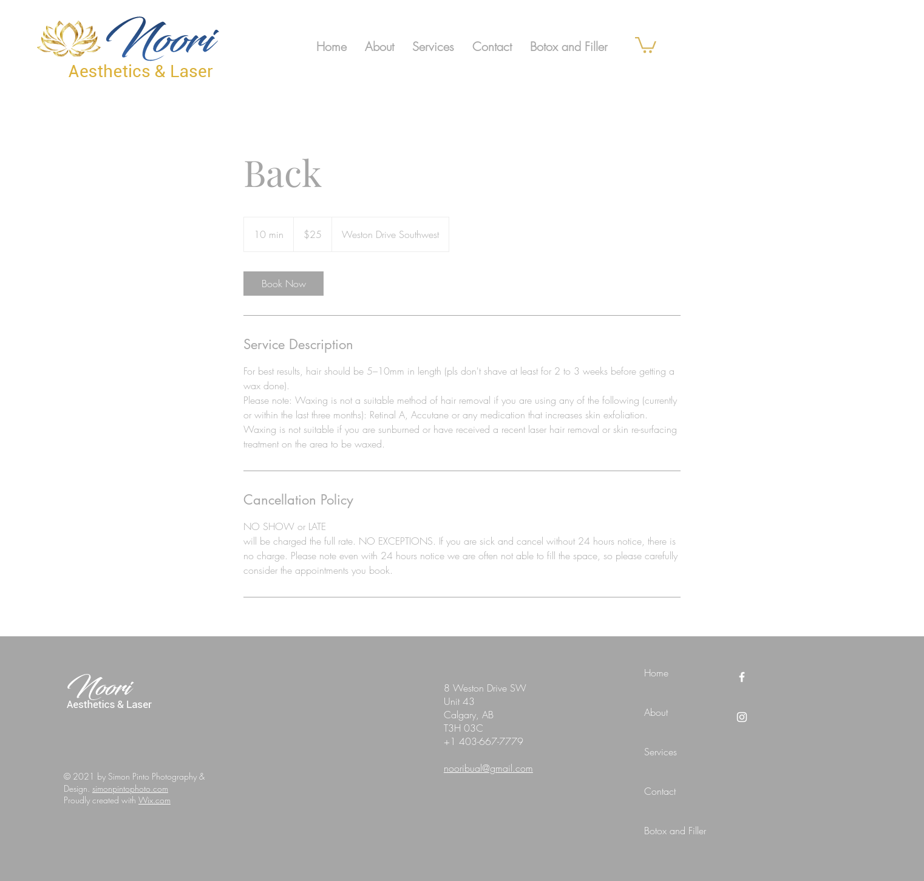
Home (656, 672)
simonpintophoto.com (130, 788)
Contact (660, 791)
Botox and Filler (675, 830)
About (656, 712)
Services (660, 751)
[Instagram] (742, 717)
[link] (645, 44)
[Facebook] (742, 677)
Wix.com (154, 800)
